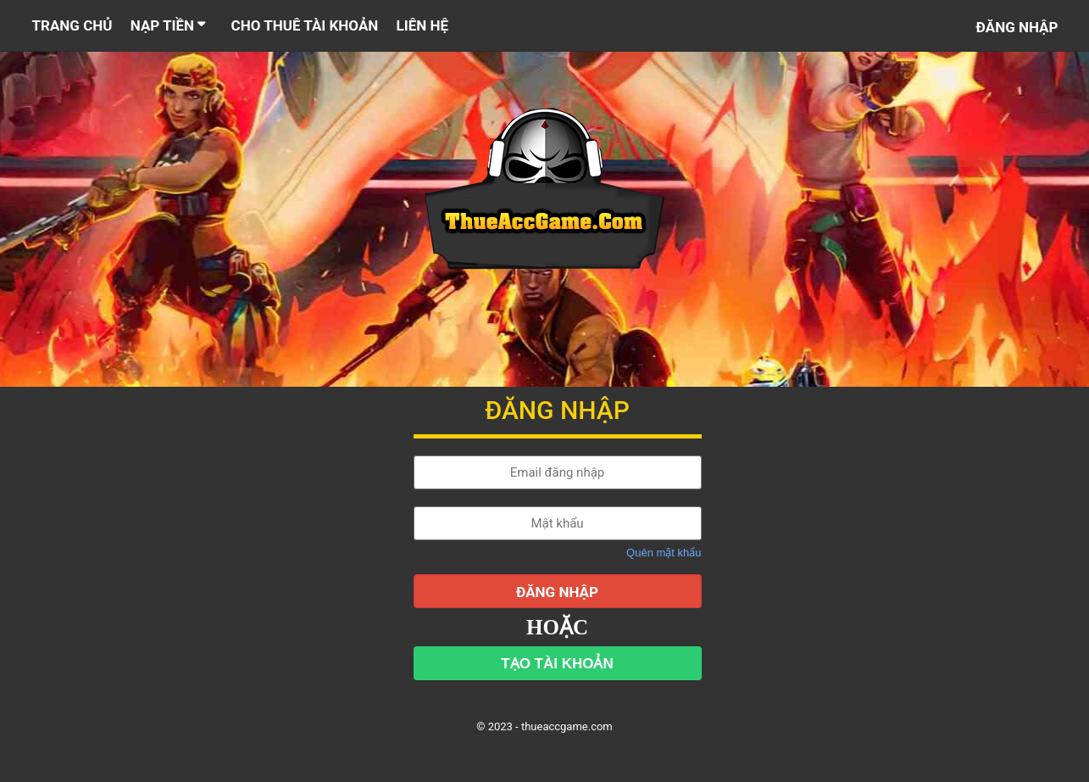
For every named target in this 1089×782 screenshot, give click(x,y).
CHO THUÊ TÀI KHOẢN (305, 25)
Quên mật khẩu (663, 552)
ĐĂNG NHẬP (557, 592)
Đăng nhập (1017, 27)
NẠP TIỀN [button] (171, 25)
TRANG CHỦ (72, 25)
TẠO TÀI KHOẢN (557, 664)
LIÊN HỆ (423, 25)
